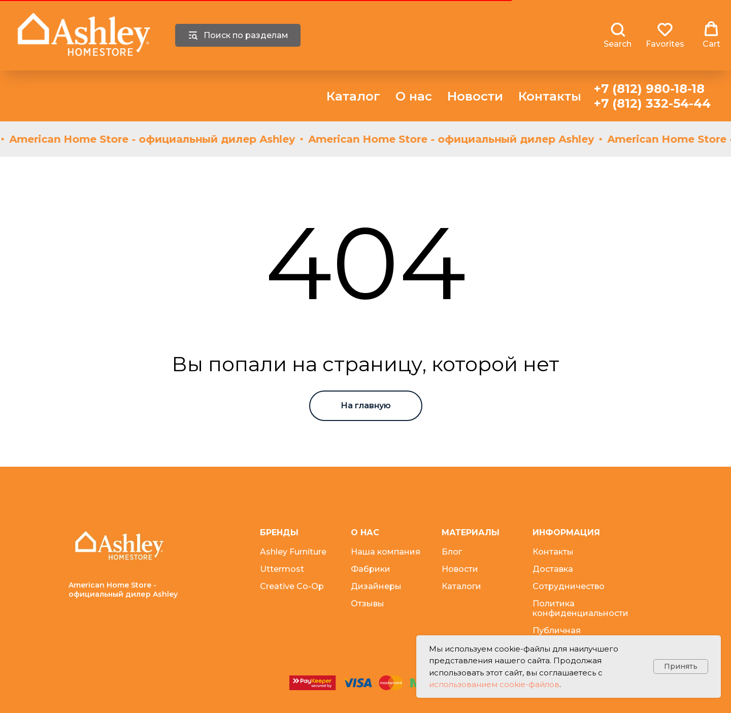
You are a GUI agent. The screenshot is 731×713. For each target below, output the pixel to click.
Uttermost (282, 569)
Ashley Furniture (293, 552)
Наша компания (385, 552)
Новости (475, 96)
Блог (452, 552)
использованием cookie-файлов (494, 684)
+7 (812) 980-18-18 (649, 88)
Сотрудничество (569, 586)
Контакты (549, 96)
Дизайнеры (376, 586)
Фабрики (370, 569)
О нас (413, 96)
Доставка (553, 569)
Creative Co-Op (292, 586)
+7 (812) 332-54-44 (652, 103)
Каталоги (461, 586)
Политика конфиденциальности (580, 608)
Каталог (353, 96)
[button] (618, 35)
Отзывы (367, 603)
